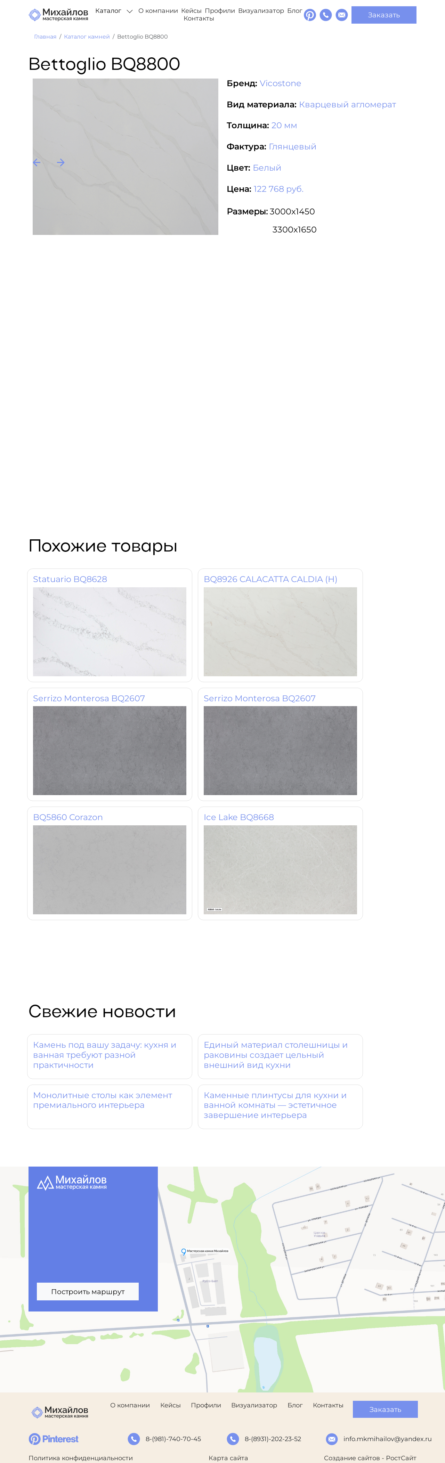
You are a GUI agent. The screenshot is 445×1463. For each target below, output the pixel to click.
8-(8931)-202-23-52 (273, 1439)
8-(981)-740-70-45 (173, 1439)
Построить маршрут (87, 1292)
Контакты (199, 18)
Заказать (384, 15)
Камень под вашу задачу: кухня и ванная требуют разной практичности (105, 1055)
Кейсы (191, 11)
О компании (158, 11)
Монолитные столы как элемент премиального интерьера (102, 1100)
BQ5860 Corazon (68, 817)
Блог (294, 11)
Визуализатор (261, 11)
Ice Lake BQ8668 (239, 817)
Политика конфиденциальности (81, 1458)
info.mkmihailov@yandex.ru (387, 1439)
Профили (220, 11)
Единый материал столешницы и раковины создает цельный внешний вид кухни (276, 1055)
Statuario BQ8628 (70, 579)
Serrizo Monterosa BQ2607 (89, 698)
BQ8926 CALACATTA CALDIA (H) (271, 579)
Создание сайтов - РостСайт (370, 1458)
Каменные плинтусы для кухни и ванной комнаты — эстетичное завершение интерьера (275, 1105)
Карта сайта (228, 1458)
